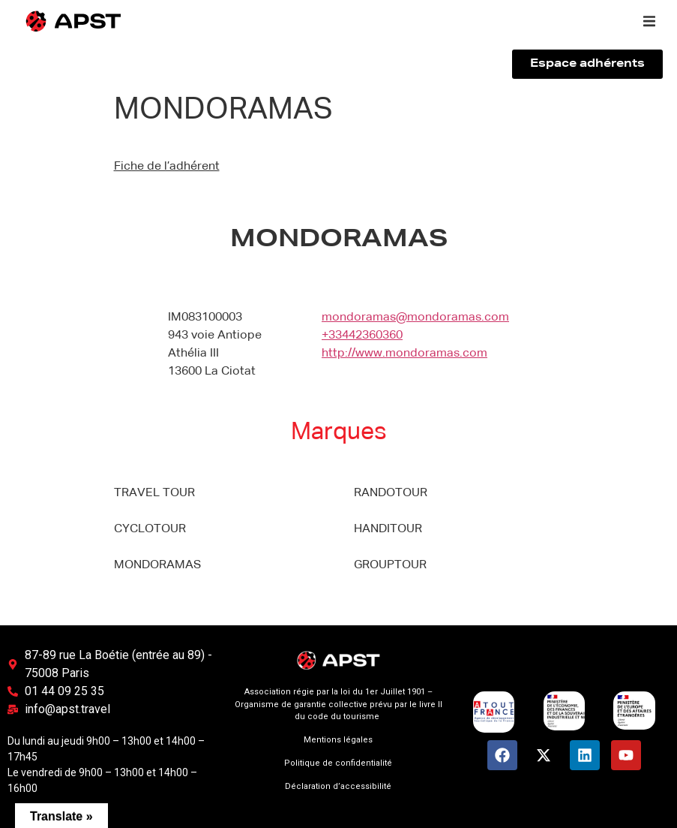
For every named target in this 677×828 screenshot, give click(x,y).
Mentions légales (338, 740)
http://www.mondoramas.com (404, 354)
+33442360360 (362, 336)
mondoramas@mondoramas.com (415, 318)
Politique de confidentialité (338, 763)
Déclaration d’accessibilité (338, 786)
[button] (649, 21)
